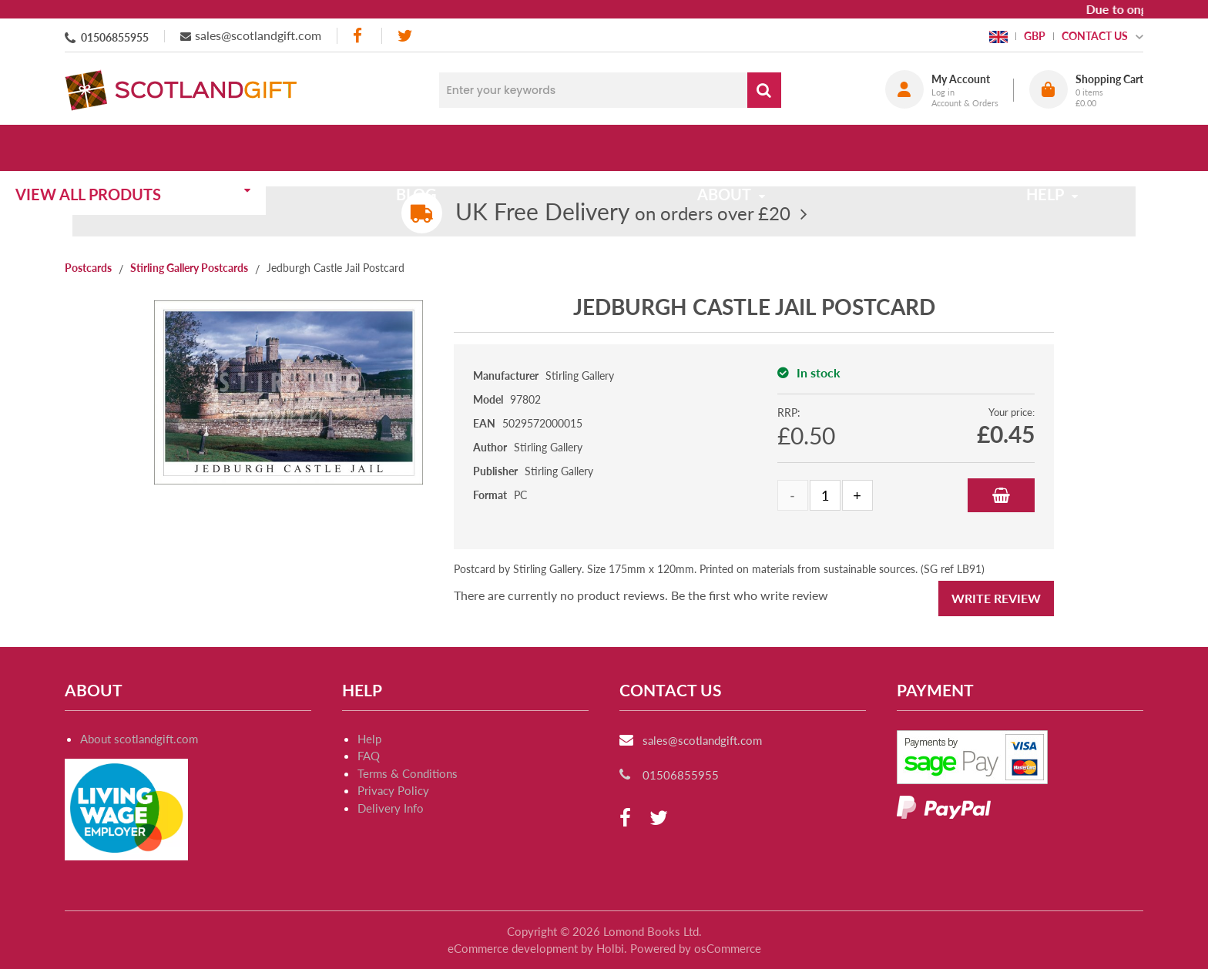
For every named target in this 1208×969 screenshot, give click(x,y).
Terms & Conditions (407, 773)
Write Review (996, 598)
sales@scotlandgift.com (258, 35)
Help (369, 739)
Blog (459, 148)
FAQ (368, 756)
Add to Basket (1001, 495)
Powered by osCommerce (695, 948)
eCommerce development (513, 948)
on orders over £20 (622, 213)
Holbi (610, 948)
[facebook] (359, 36)
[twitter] (404, 36)
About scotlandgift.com (139, 739)
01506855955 (115, 37)
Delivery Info (390, 808)
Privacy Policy (393, 790)
